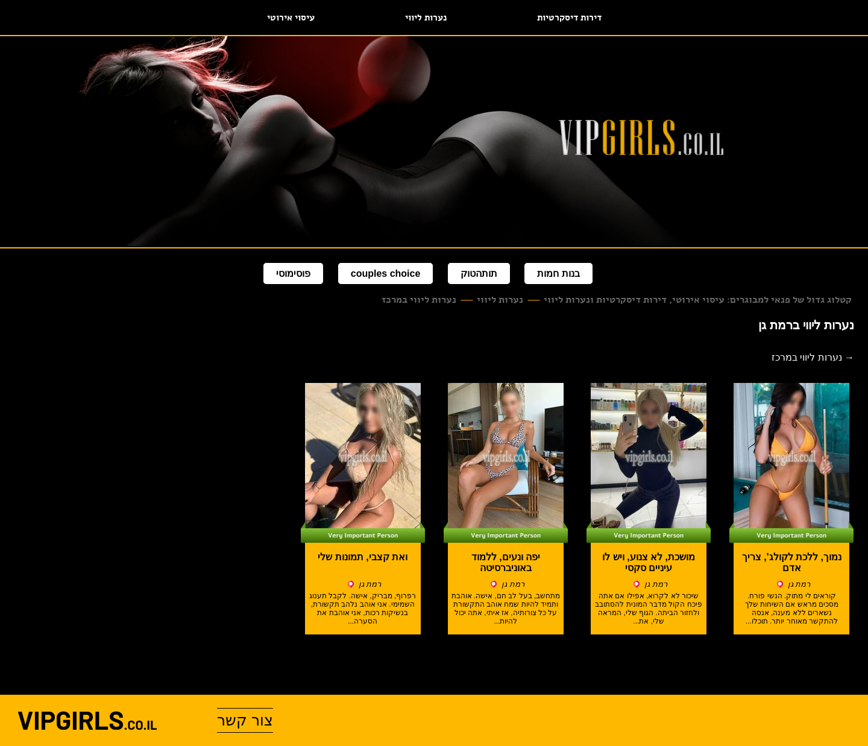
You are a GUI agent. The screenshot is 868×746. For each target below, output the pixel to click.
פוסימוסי (293, 273)
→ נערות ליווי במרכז (813, 357)
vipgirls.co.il (87, 720)
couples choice (386, 273)
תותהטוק (479, 273)
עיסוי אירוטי (291, 17)
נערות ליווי (426, 17)
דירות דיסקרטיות (569, 17)
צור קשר (245, 720)
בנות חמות (558, 273)
